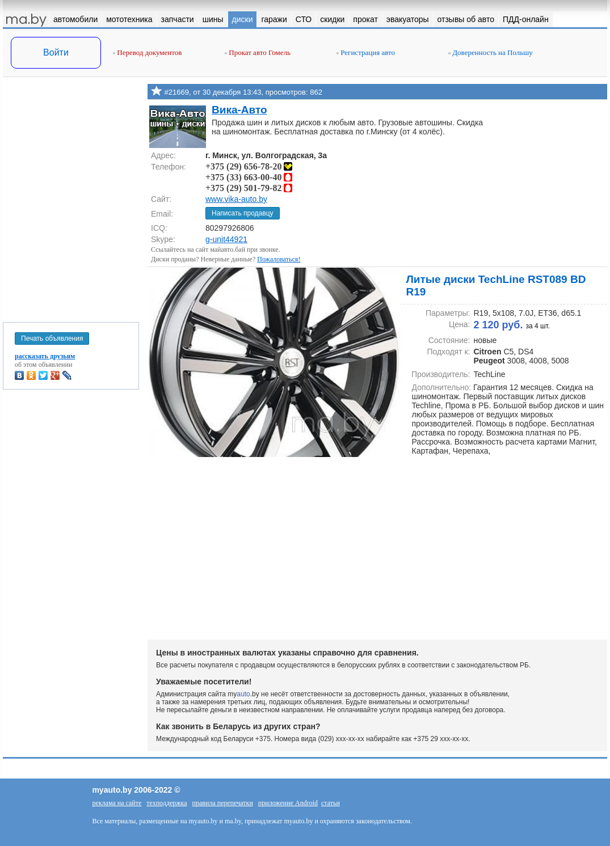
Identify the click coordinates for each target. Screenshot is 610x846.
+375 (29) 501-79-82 (248, 188)
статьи (330, 803)
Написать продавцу (243, 213)
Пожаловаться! (278, 259)
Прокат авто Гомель (258, 52)
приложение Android (288, 803)
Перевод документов (147, 52)
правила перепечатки (222, 803)
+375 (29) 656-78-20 (248, 166)
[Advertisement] (71, 197)
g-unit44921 (226, 239)
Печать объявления (52, 338)
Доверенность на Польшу (490, 52)
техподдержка (166, 803)
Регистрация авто (365, 52)
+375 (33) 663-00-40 (248, 177)
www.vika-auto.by (236, 199)
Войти (56, 52)
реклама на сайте (116, 803)
